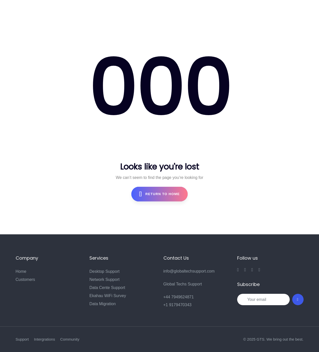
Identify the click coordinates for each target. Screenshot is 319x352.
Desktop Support (104, 271)
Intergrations (44, 339)
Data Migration (102, 304)
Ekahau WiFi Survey (107, 296)
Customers (25, 279)
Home (21, 271)
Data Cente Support (107, 287)
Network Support (104, 279)
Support (22, 339)
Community (69, 339)
